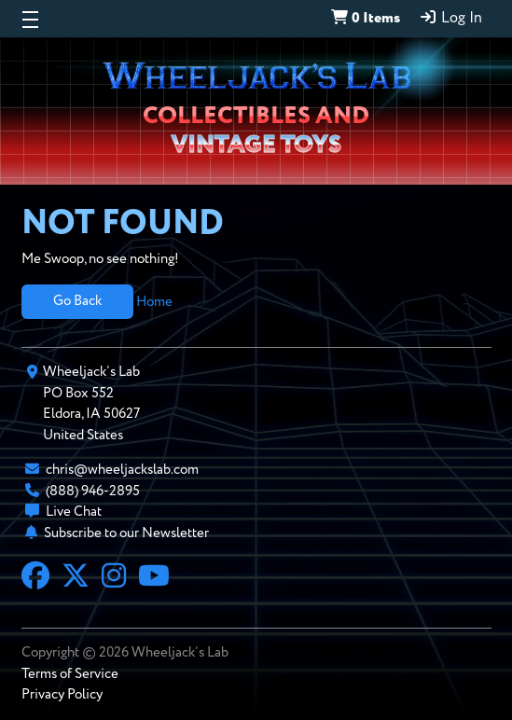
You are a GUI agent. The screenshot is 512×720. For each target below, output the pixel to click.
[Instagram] (114, 578)
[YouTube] (154, 578)
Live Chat (74, 512)
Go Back (77, 301)
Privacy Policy (62, 694)
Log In (450, 17)
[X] (76, 578)
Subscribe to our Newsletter (126, 533)
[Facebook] (35, 578)
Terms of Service (69, 674)
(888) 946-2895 (93, 491)
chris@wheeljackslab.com (122, 470)
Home (154, 301)
